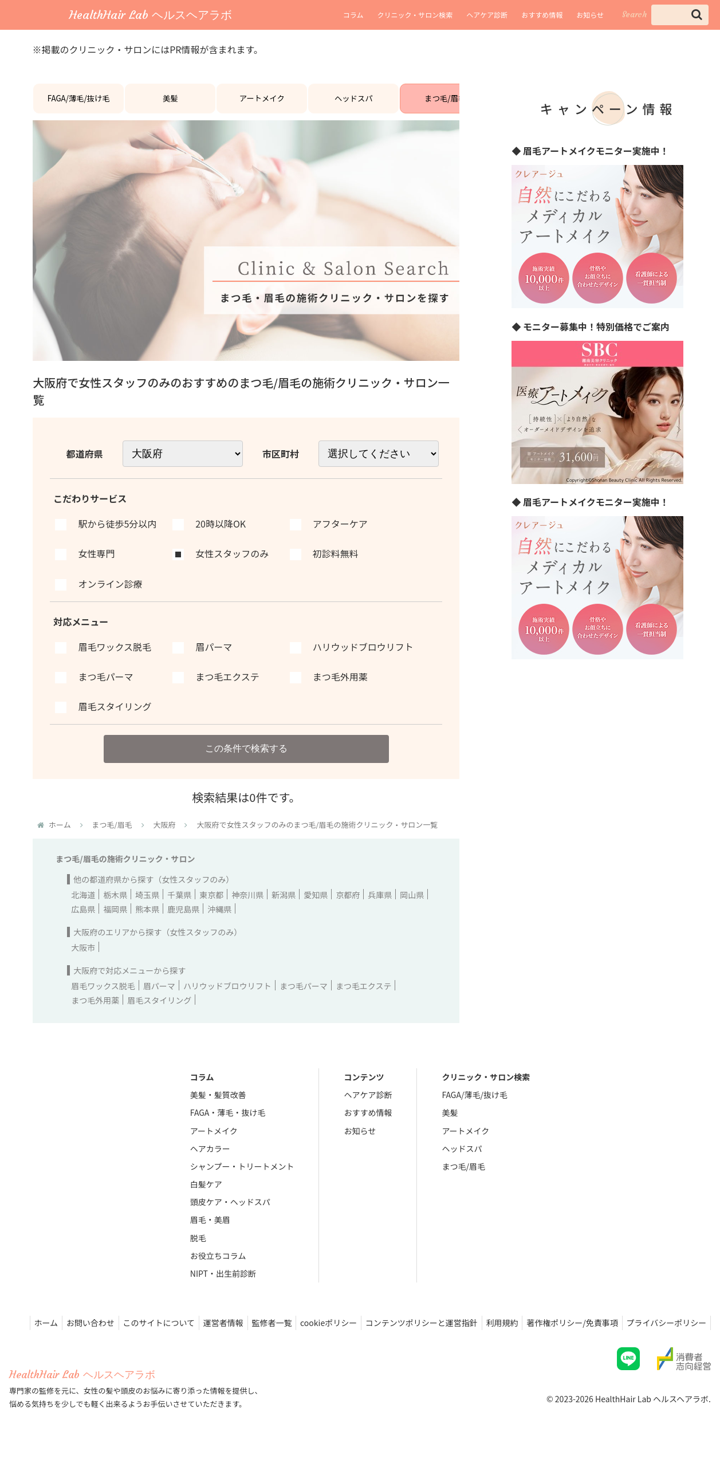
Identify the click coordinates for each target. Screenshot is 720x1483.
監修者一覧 (344, 1336)
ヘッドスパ (353, 104)
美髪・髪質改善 (218, 1108)
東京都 (211, 908)
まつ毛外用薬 (95, 1013)
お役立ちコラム (218, 1268)
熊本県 (147, 922)
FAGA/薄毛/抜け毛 (78, 104)
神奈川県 (247, 908)
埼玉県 (147, 908)
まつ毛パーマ (304, 999)
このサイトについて (224, 1336)
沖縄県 (219, 922)
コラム (353, 14)
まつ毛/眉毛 (445, 104)
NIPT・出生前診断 (223, 1286)
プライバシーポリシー (664, 1350)
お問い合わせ (152, 1336)
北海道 (83, 908)
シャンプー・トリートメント (242, 1179)
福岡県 (115, 922)
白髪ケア (206, 1197)
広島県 (83, 922)
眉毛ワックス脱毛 (103, 999)
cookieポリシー (404, 1336)
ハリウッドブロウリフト (227, 999)
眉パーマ (159, 999)
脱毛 (198, 1251)
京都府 (348, 908)
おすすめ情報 (541, 14)
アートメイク (262, 104)
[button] (697, 14)
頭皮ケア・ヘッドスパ (230, 1215)
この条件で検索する (246, 759)
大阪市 (83, 960)
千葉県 (179, 908)
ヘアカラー (210, 1161)
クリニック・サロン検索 (415, 14)
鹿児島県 (183, 922)
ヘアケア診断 (486, 14)
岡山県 (412, 908)
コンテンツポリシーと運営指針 (502, 1336)
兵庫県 (380, 908)
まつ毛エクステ (364, 999)
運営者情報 (292, 1336)
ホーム (104, 1336)
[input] (680, 15)
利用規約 (586, 1336)
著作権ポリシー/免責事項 (660, 1336)
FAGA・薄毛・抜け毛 (227, 1126)
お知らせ (590, 14)
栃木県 (115, 908)
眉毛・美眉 (210, 1233)
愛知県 (316, 908)
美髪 (170, 104)
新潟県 (284, 908)
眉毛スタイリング (159, 1013)
